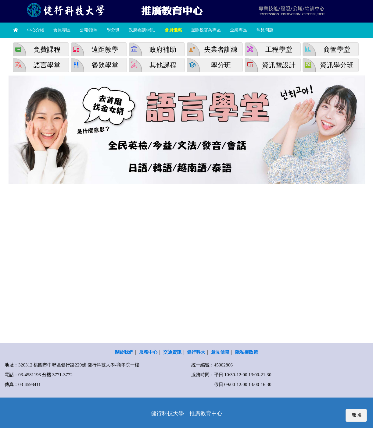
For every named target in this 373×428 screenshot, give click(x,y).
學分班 (113, 30)
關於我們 (124, 352)
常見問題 (264, 30)
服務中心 (148, 352)
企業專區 (238, 30)
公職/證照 (89, 30)
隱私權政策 (246, 352)
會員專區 (61, 30)
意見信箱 (220, 352)
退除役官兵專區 (206, 30)
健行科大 (196, 352)
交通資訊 (172, 352)
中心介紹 (35, 30)
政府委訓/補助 (142, 30)
